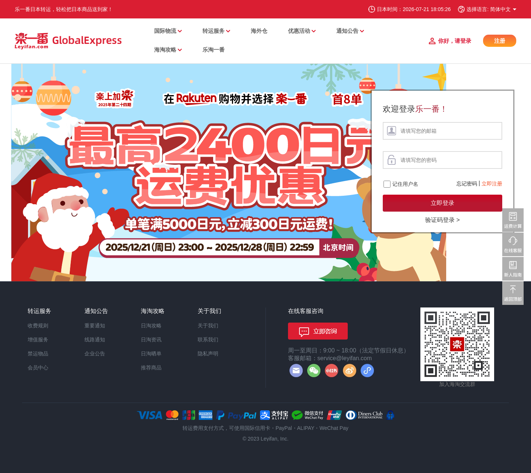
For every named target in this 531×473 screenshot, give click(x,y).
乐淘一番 (213, 49)
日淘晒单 (151, 354)
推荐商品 (151, 368)
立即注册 (492, 184)
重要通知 (94, 325)
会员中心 (38, 368)
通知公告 (347, 31)
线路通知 (94, 339)
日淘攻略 (151, 325)
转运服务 (213, 31)
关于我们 (208, 325)
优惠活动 (299, 31)
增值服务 (38, 339)
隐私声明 (208, 354)
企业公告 (94, 354)
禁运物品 (38, 354)
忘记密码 (467, 184)
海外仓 (259, 31)
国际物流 (165, 31)
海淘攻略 (165, 49)
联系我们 (208, 339)
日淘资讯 (151, 339)
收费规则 (38, 325)
